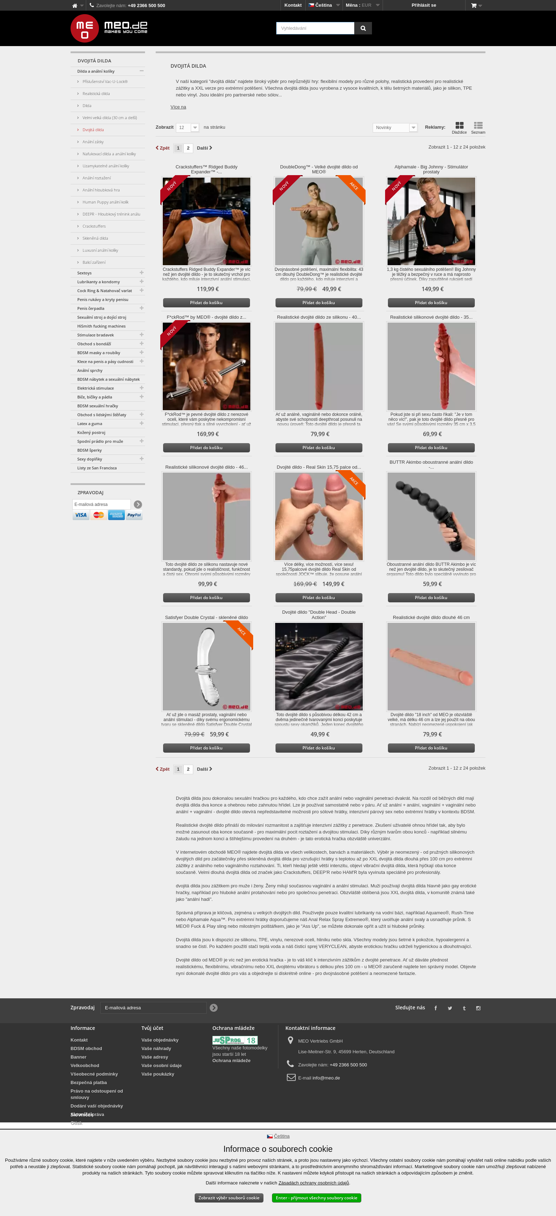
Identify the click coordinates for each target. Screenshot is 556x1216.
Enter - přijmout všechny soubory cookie (316, 1198)
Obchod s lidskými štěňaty (101, 414)
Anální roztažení (96, 177)
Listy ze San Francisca (97, 467)
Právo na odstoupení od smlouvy (97, 1094)
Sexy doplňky (89, 459)
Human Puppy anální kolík (105, 202)
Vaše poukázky (157, 1074)
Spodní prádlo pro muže (100, 441)
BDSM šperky (89, 450)
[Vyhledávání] (363, 28)
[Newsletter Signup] (137, 506)
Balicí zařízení (93, 262)
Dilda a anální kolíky (96, 71)
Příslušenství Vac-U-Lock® (105, 81)
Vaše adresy (154, 1057)
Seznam (478, 128)
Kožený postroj (91, 432)
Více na (178, 107)
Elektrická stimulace (95, 388)
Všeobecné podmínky (94, 1074)
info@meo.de (326, 1078)
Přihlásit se (424, 5)
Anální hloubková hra (101, 190)
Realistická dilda (96, 93)
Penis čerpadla (90, 308)
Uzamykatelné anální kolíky (105, 165)
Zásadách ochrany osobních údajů (313, 1183)
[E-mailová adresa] (101, 506)
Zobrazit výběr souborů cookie (229, 1198)
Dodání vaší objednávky (97, 1106)
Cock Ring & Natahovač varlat (104, 290)
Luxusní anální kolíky (100, 250)
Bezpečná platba (89, 1082)
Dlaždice (459, 128)
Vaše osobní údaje (161, 1065)
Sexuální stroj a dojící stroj (101, 317)
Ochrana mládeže (231, 1060)
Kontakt (292, 5)
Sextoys (84, 272)
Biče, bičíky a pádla (94, 397)
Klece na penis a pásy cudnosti (105, 361)
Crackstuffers (94, 226)
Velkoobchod (85, 1065)
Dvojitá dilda (93, 129)
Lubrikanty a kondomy (98, 281)
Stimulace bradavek (95, 335)
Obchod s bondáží (94, 343)
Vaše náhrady (156, 1048)
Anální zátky (93, 141)
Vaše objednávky (160, 1040)
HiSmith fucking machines (101, 326)
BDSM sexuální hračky (97, 405)
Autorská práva (87, 1114)
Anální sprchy (89, 370)
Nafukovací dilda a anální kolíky (109, 153)
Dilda (86, 105)
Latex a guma (89, 423)
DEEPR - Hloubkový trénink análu (111, 214)
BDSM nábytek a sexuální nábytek (108, 379)
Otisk (76, 1123)
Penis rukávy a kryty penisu (102, 299)
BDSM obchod (86, 1048)
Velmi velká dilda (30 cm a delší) (109, 117)
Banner (79, 1057)
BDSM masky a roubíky (98, 352)
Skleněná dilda (95, 238)
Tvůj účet (152, 1028)
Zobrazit (165, 127)
